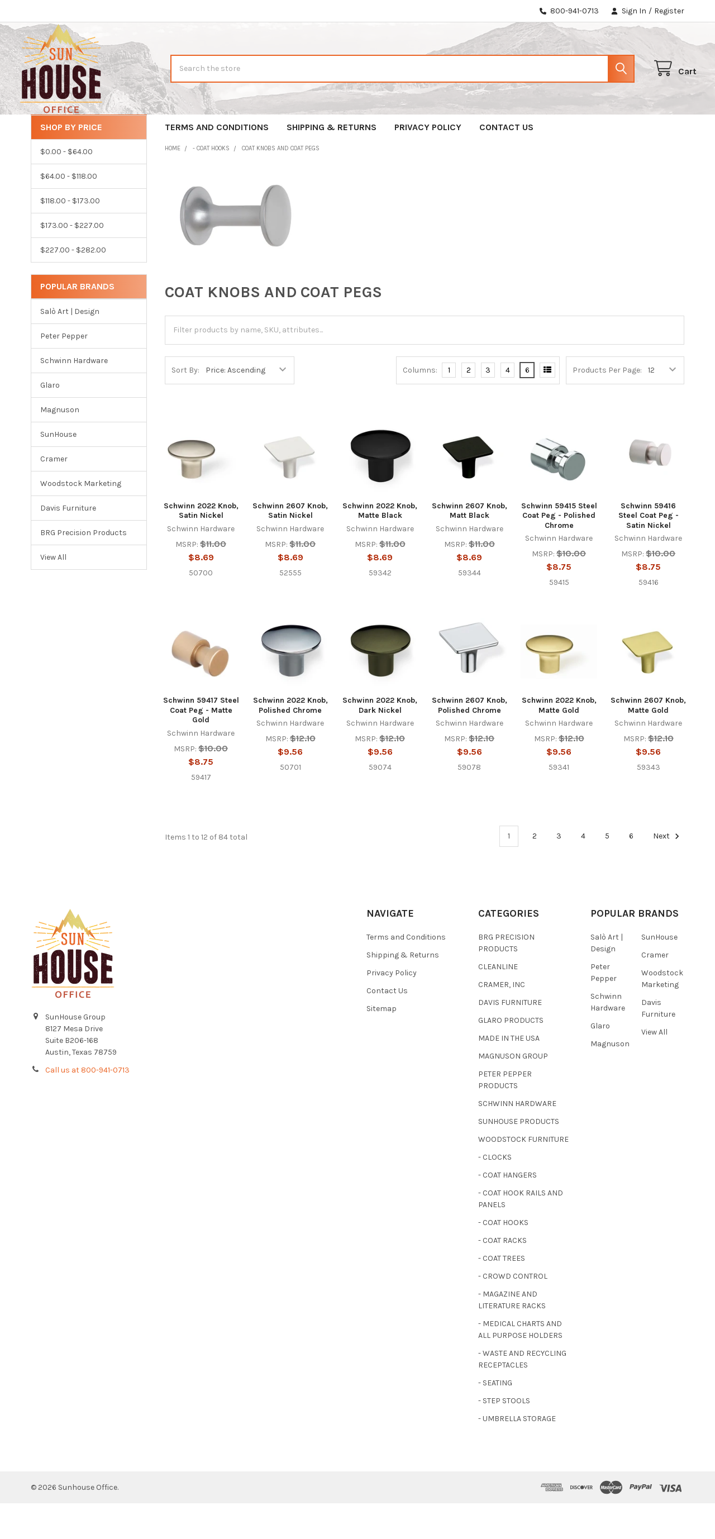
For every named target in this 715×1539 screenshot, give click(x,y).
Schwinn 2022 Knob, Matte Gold (559, 741)
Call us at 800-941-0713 (87, 1106)
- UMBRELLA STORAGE (517, 1454)
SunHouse (58, 470)
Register (669, 11)
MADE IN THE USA (509, 1074)
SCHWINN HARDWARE (517, 1139)
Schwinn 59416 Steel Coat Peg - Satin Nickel (648, 551)
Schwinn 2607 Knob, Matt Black (469, 546)
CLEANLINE (498, 1002)
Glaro (50, 421)
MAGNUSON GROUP (513, 1092)
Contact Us (506, 163)
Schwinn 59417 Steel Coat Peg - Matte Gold (201, 745)
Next (668, 872)
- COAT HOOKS (503, 1258)
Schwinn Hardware (74, 396)
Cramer (54, 494)
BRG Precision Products (83, 568)
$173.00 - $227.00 (72, 261)
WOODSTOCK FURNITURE (523, 1175)
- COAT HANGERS (507, 1211)
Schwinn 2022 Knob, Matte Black (379, 546)
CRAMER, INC (501, 1020)
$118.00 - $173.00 (70, 236)
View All (53, 593)
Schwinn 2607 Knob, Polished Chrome (469, 741)
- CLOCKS (495, 1193)
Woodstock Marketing (80, 519)
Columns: (420, 406)
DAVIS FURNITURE (510, 1038)
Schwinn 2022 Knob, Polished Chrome (290, 741)
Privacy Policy (427, 163)
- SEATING (495, 1418)
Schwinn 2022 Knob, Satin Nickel (201, 546)
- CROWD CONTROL (512, 1312)
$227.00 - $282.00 (73, 285)
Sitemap (381, 1044)
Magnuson (59, 445)
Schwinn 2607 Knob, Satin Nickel (290, 546)
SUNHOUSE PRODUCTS (518, 1157)
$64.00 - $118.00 (68, 212)
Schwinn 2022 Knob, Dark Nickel (379, 741)
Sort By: (185, 406)
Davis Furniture (68, 544)
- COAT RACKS (502, 1276)
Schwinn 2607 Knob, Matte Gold (648, 741)
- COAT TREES (501, 1294)
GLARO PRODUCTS (511, 1056)
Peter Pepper (64, 372)
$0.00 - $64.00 (66, 187)
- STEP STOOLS (504, 1436)
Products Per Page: (607, 406)
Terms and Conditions (217, 163)
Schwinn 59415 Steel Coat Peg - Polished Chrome (559, 551)
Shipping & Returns (331, 163)
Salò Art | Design (69, 347)
